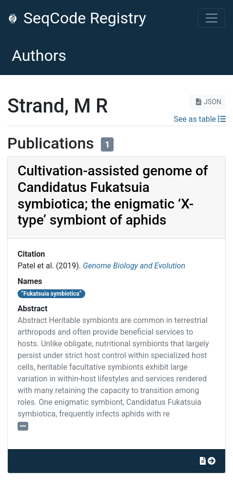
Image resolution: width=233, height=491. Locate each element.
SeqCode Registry (77, 18)
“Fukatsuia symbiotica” (51, 293)
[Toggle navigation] (211, 18)
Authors (39, 55)
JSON (207, 102)
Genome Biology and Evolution (134, 265)
